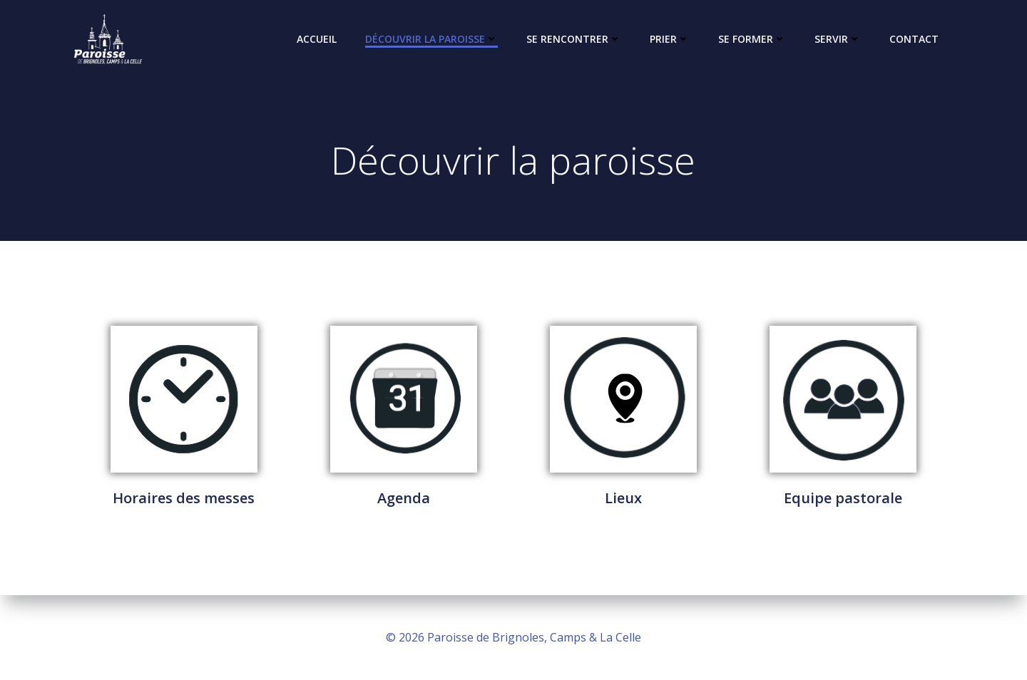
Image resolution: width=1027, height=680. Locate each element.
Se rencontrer (573, 39)
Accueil (317, 39)
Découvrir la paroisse (431, 39)
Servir (837, 39)
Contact (914, 39)
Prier (670, 39)
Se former (752, 39)
